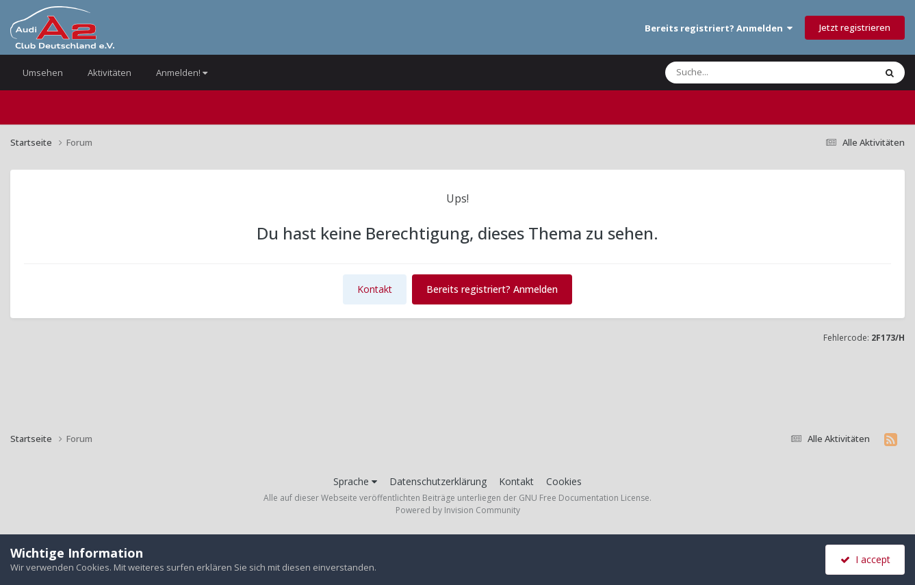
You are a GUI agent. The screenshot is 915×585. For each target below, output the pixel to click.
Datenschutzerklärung (438, 481)
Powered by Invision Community (458, 510)
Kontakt (374, 289)
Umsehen (43, 72)
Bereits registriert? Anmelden (718, 28)
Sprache (355, 481)
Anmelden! (181, 72)
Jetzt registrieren (854, 27)
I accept (865, 559)
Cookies (564, 481)
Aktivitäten (109, 72)
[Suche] (740, 72)
